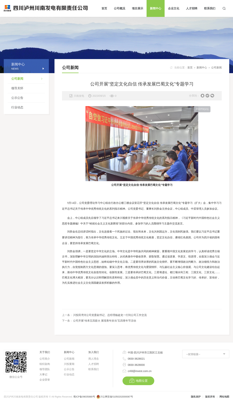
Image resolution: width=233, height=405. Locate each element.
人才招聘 (93, 363)
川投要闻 (69, 363)
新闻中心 (202, 67)
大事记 (43, 374)
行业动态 (17, 107)
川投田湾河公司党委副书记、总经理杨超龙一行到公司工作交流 (110, 315)
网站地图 (224, 396)
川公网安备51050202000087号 (116, 396)
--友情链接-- (193, 354)
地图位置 (138, 380)
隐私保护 (196, 396)
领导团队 (44, 369)
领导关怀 (17, 88)
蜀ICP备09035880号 (84, 396)
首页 (190, 67)
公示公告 (17, 97)
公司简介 (44, 358)
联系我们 (93, 369)
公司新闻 (28, 79)
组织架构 (44, 363)
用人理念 (93, 358)
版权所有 (210, 396)
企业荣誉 (44, 379)
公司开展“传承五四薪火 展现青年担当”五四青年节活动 (104, 320)
